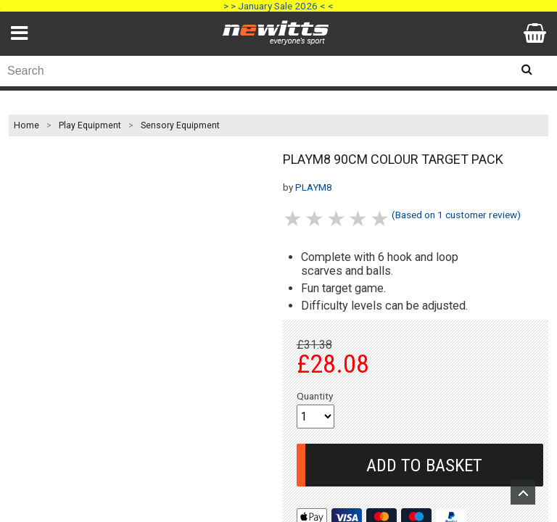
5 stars (381, 218)
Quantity (315, 396)
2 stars (315, 218)
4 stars (359, 218)
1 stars (294, 218)
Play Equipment (90, 125)
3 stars (337, 218)
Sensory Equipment (180, 125)
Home (26, 125)
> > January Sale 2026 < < (278, 6)
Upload (523, 492)
